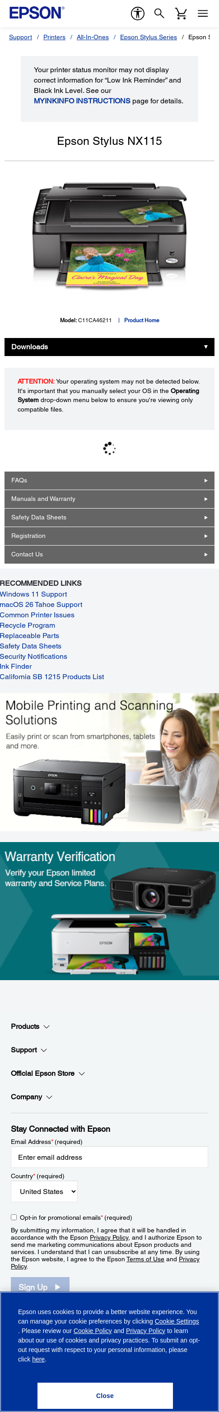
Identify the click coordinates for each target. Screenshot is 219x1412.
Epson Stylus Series (148, 37)
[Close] (105, 1396)
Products (30, 1027)
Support (20, 37)
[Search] (159, 13)
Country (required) (38, 1176)
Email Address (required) (47, 1141)
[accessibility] (137, 13)
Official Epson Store (48, 1074)
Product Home (141, 320)
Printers (54, 37)
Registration (28, 535)
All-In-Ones (93, 37)
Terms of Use (145, 1259)
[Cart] (181, 13)
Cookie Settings (177, 1321)
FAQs (19, 480)
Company (32, 1097)
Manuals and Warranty (43, 498)
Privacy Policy (109, 1237)
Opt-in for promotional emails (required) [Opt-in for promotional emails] (76, 1217)
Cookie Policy (93, 1330)
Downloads (29, 347)
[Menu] (203, 13)
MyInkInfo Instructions (82, 101)
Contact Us (27, 554)
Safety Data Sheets (38, 517)
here (38, 1359)
